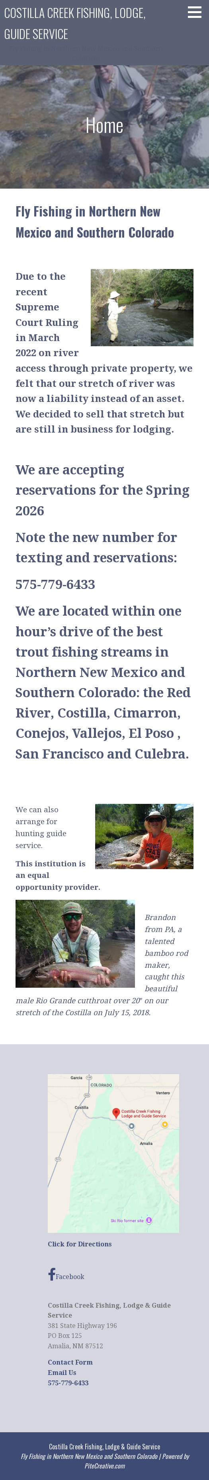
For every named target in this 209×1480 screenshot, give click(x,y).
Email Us (62, 1373)
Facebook (66, 1274)
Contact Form (70, 1362)
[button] (197, 12)
